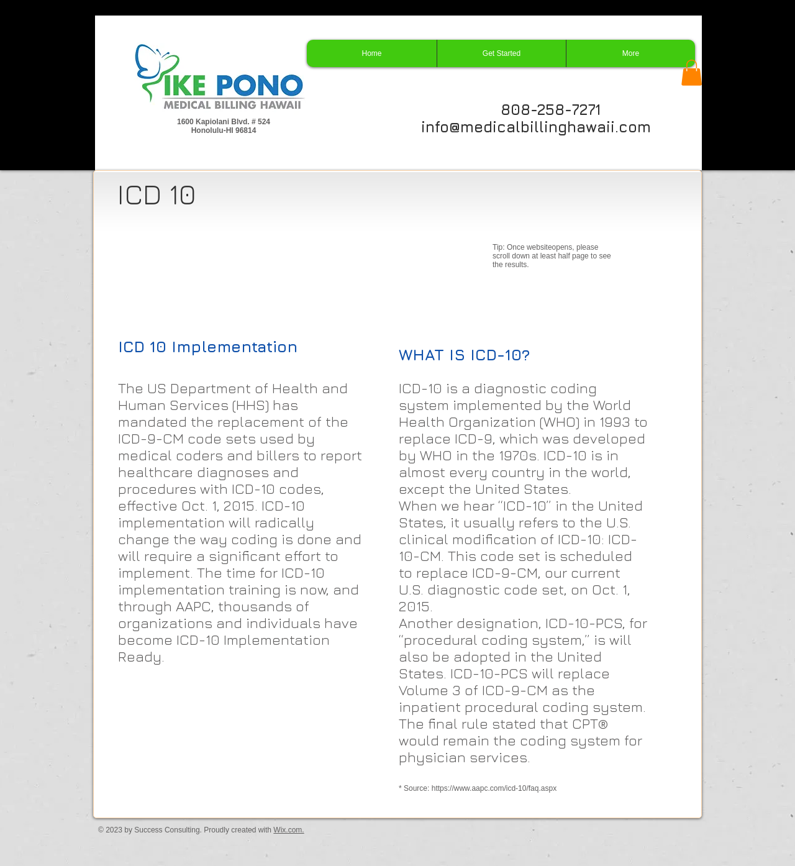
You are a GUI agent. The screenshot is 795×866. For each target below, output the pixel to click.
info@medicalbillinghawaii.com (536, 126)
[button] (691, 73)
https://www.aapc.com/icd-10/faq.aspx (494, 788)
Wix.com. (288, 830)
